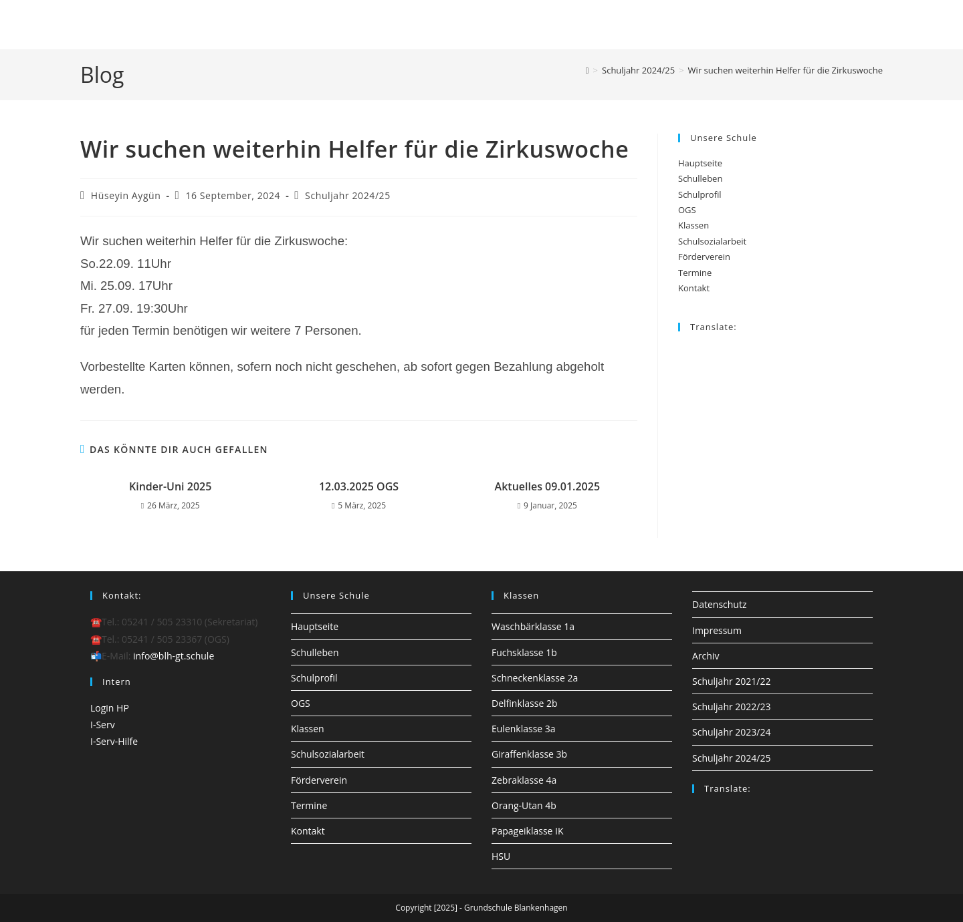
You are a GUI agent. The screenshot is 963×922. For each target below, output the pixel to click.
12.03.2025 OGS (359, 486)
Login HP (109, 708)
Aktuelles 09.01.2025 (548, 486)
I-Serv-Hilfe (114, 741)
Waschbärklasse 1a (533, 626)
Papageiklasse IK (528, 830)
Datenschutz (719, 604)
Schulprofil (700, 194)
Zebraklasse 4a (524, 780)
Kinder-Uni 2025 (170, 486)
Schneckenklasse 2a (535, 677)
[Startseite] (587, 70)
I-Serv (102, 724)
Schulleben (700, 178)
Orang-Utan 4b (524, 805)
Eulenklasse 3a (524, 728)
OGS (687, 210)
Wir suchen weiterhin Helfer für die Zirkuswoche (785, 70)
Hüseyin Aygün (126, 195)
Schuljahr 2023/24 (731, 732)
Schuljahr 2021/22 (731, 681)
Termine (695, 273)
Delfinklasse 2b (524, 703)
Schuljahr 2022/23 (731, 706)
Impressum (717, 630)
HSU (501, 856)
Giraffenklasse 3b (529, 754)
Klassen (693, 225)
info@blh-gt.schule (173, 655)
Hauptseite (700, 163)
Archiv (705, 655)
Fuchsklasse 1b (524, 652)
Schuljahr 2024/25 (348, 195)
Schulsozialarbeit (712, 241)
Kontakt (694, 288)
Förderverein (704, 257)
